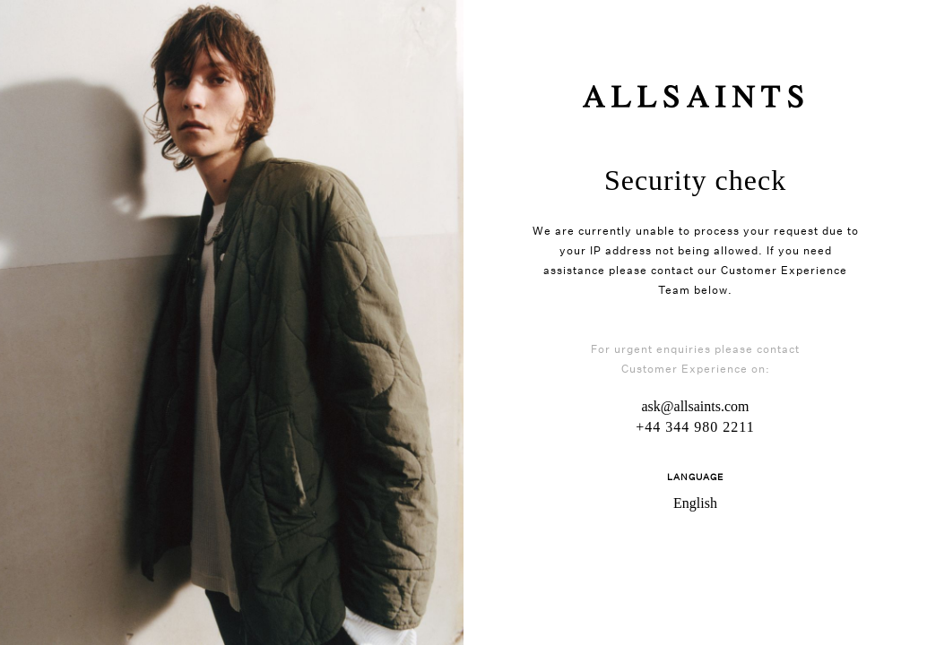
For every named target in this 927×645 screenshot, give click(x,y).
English (695, 503)
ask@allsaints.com (695, 406)
